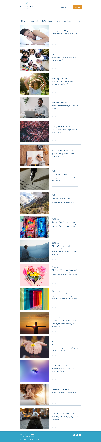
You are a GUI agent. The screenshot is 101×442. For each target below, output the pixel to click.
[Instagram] (77, 435)
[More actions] (78, 27)
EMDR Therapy (47, 21)
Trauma (57, 21)
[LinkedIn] (80, 435)
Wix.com (39, 439)
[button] (79, 21)
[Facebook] (74, 435)
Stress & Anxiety (34, 21)
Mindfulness (67, 21)
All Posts (23, 21)
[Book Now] (77, 7)
